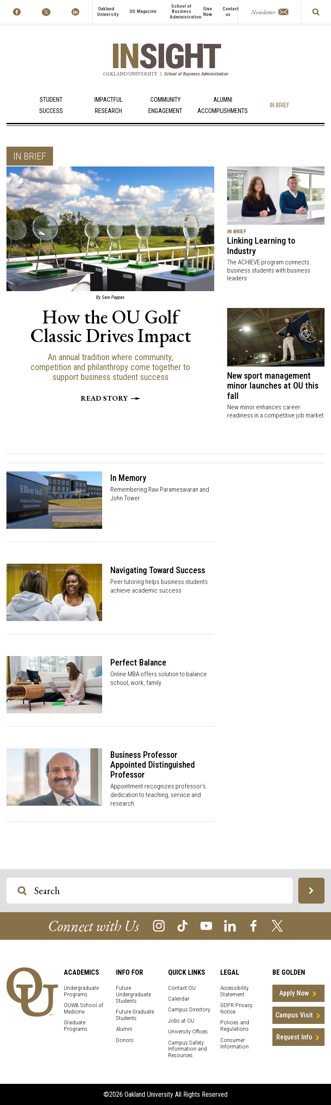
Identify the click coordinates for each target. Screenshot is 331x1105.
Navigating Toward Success (157, 570)
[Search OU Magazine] (22, 891)
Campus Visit (294, 1015)
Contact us (230, 11)
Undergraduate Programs (81, 991)
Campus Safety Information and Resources (187, 1049)
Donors (125, 1040)
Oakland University (108, 11)
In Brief (280, 105)
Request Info (294, 1037)
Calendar (178, 998)
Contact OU (182, 988)
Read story (111, 398)
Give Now (207, 11)
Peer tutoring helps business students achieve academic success (159, 586)
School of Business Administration (185, 11)
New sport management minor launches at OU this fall (273, 385)
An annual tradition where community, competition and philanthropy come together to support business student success (110, 367)
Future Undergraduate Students (133, 994)
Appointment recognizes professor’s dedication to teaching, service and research (158, 794)
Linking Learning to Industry (261, 245)
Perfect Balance (138, 662)
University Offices (188, 1031)
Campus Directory (189, 1009)
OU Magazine (142, 11)
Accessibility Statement (234, 991)
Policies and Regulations (234, 1025)
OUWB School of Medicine (83, 1008)
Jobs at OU (181, 1020)
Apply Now (294, 993)
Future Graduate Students (135, 1014)
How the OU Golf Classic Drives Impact (110, 326)
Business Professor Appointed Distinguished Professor (152, 765)
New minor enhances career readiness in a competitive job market (275, 411)
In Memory (128, 478)
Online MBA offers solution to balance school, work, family (158, 678)
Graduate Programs (75, 1025)
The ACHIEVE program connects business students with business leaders (268, 270)
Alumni (124, 1029)
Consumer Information (234, 1043)
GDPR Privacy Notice (236, 1008)
